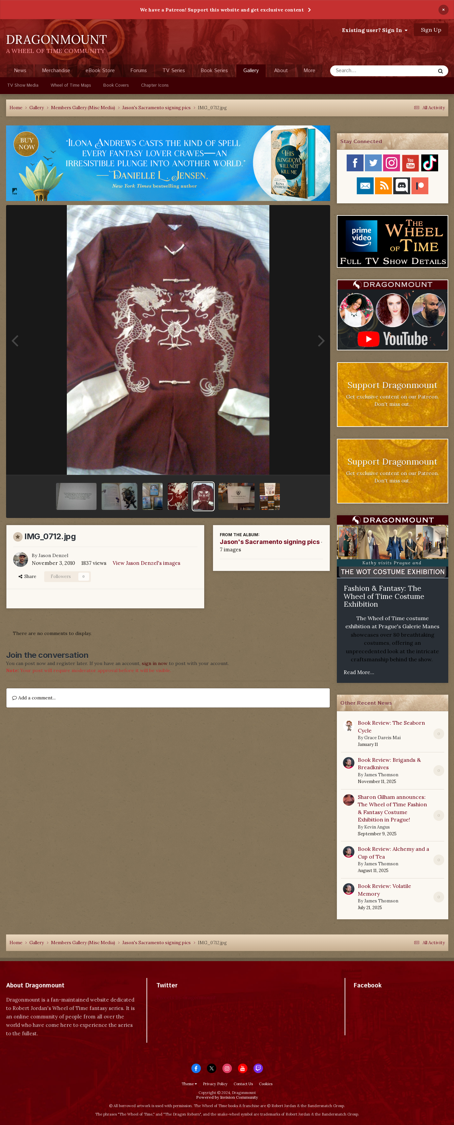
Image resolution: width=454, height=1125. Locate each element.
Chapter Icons (155, 85)
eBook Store (100, 70)
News (20, 70)
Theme (189, 1083)
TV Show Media (22, 85)
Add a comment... (34, 698)
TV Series (173, 70)
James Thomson (381, 775)
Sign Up (431, 29)
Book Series (214, 70)
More (309, 70)
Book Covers (116, 85)
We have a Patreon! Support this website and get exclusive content (222, 10)
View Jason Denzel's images (146, 563)
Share (27, 576)
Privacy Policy (215, 1083)
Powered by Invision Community (227, 1097)
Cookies (265, 1083)
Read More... (359, 672)
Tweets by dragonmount (186, 997)
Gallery (251, 72)
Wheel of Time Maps (71, 85)
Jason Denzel (53, 555)
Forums (138, 70)
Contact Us (243, 1083)
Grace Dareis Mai (382, 738)
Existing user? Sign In (374, 30)
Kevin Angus (377, 827)
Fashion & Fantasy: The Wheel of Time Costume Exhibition (384, 596)
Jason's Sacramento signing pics (270, 541)
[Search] (364, 70)
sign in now (154, 663)
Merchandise (56, 70)
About (281, 70)
